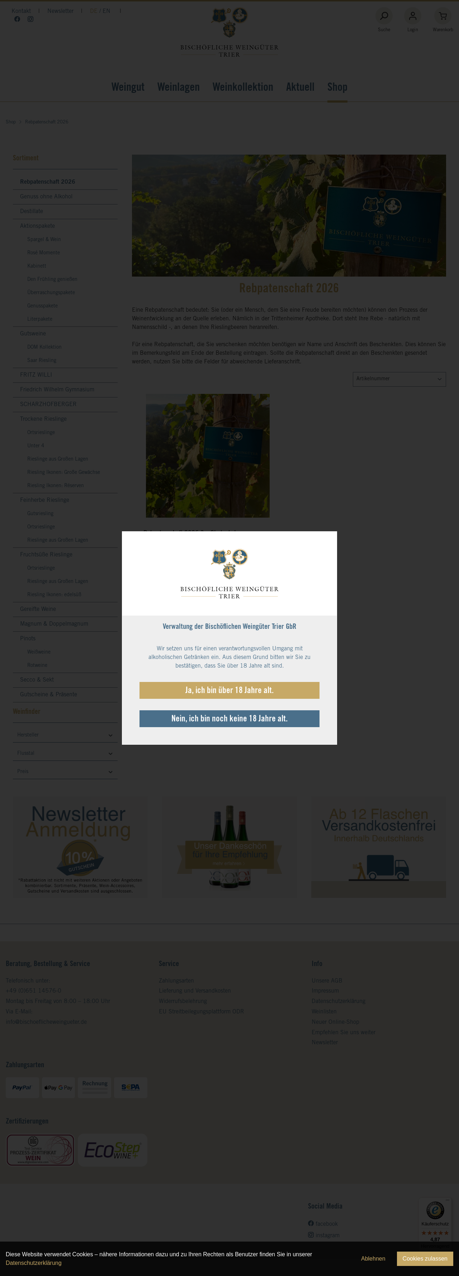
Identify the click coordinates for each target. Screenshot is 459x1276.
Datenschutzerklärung (34, 1263)
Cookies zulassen (425, 1259)
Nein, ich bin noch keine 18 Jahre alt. (229, 719)
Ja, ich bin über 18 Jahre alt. (229, 691)
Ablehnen (373, 1259)
